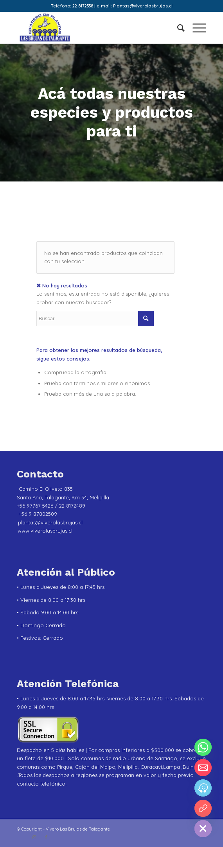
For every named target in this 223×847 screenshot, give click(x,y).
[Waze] (203, 788)
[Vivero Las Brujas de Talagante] (93, 27)
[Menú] (195, 27)
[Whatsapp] (203, 747)
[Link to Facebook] (46, 837)
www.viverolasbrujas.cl (45, 531)
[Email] (203, 767)
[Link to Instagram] (34, 837)
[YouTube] (203, 808)
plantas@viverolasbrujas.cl (50, 522)
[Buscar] (177, 27)
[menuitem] (177, 27)
